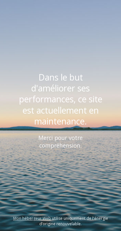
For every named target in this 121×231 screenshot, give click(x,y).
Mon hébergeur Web (32, 218)
